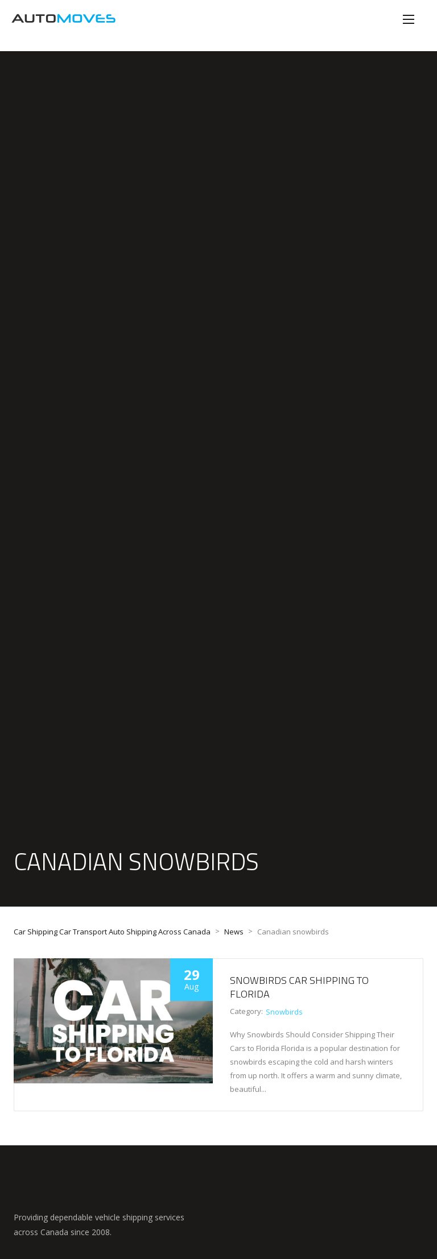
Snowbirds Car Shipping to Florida (299, 987)
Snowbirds (284, 1012)
